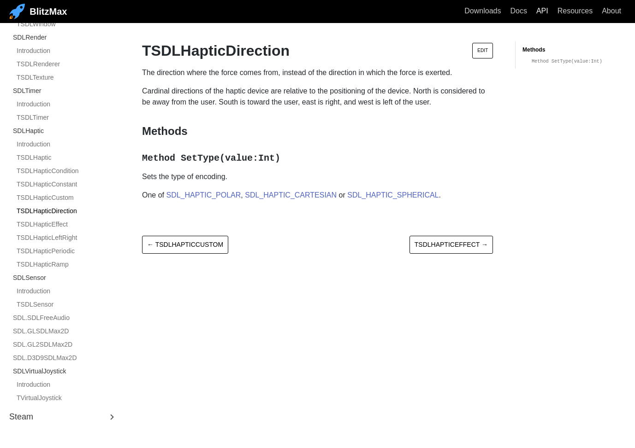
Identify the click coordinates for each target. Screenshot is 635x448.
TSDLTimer (33, 117)
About (611, 11)
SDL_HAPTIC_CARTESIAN (291, 195)
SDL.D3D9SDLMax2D (45, 357)
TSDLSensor (35, 304)
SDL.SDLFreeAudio (41, 317)
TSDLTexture (35, 77)
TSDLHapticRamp (43, 264)
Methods (533, 50)
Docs (518, 11)
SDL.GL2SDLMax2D (42, 344)
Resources (575, 11)
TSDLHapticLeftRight (47, 237)
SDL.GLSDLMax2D (41, 331)
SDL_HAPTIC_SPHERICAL (393, 195)
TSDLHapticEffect (42, 224)
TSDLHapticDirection (47, 211)
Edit (482, 50)
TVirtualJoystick (39, 397)
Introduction (33, 50)
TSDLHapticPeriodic (46, 251)
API (542, 11)
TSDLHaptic (34, 157)
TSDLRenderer (38, 64)
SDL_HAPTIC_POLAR (203, 195)
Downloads (482, 11)
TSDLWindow (36, 24)
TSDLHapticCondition (48, 171)
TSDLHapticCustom (45, 197)
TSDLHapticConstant (47, 184)
